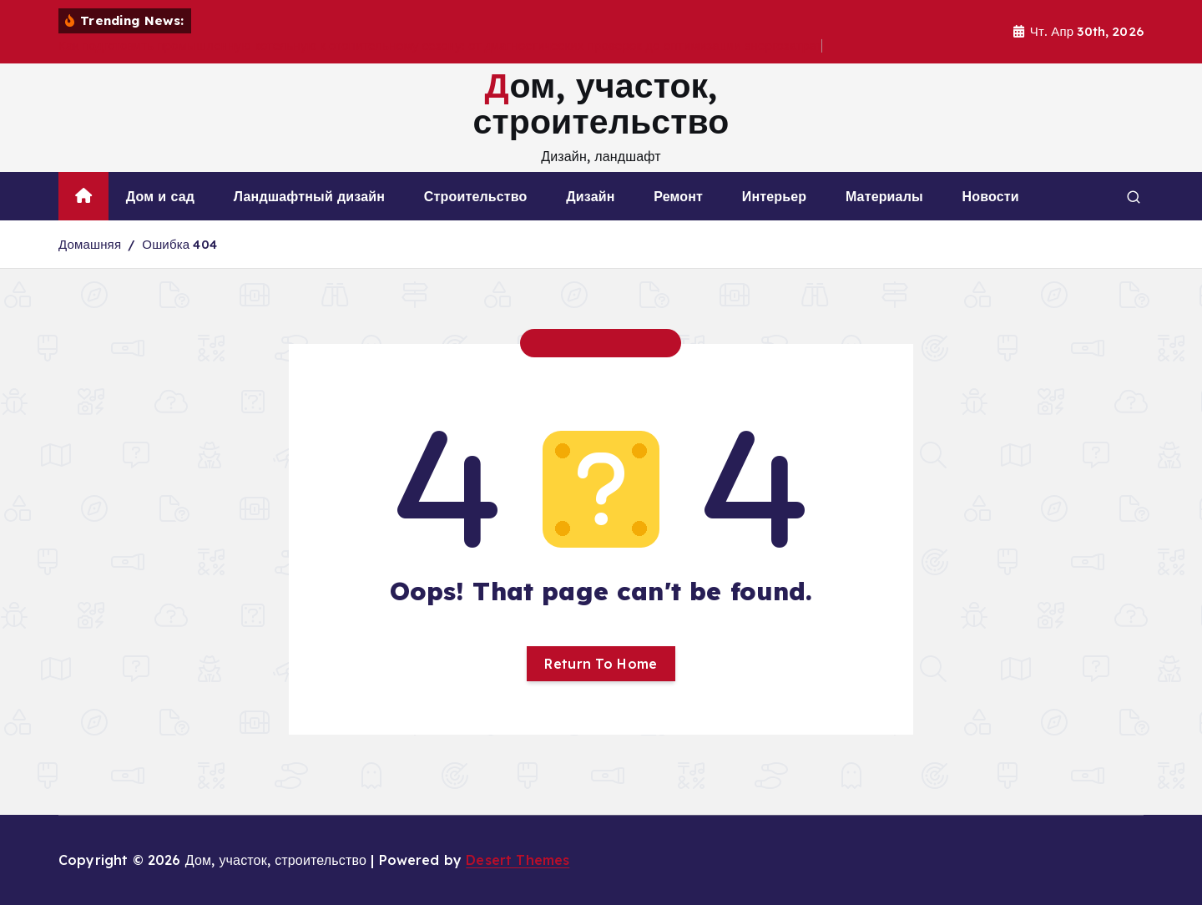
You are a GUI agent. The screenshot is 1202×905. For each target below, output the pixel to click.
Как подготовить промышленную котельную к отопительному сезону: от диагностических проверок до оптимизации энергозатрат (440, 45)
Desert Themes (517, 860)
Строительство (476, 196)
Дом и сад (160, 196)
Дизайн (590, 196)
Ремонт (678, 196)
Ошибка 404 (179, 244)
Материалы (884, 196)
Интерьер (774, 196)
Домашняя (89, 244)
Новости (990, 196)
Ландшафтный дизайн (309, 196)
